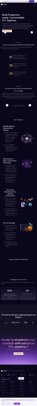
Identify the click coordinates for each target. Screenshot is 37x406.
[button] (34, 4)
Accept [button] (17, 403)
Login (21, 378)
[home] (4, 4)
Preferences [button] (3, 403)
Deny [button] (10, 403)
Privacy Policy (29, 400)
